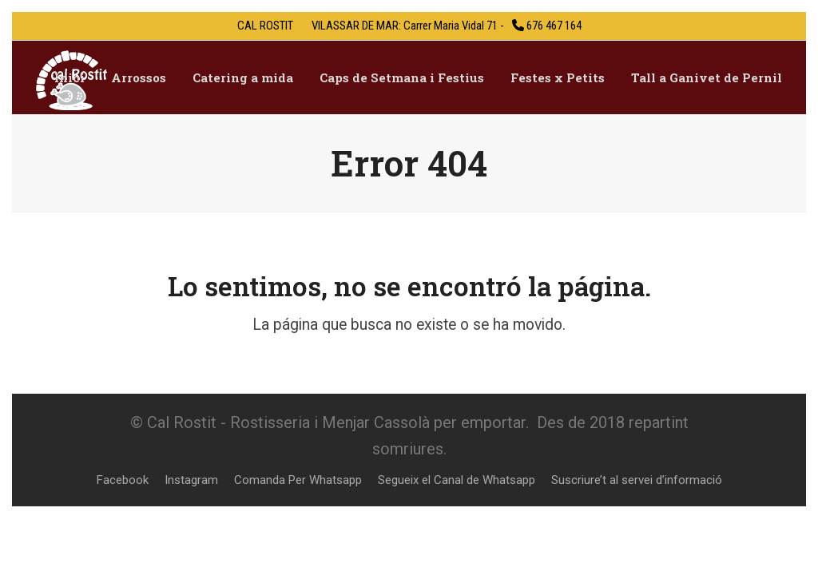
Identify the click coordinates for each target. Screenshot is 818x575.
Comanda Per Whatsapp (298, 480)
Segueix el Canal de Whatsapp (456, 480)
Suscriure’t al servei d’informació (636, 480)
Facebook (123, 480)
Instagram (191, 480)
